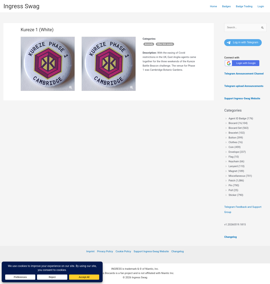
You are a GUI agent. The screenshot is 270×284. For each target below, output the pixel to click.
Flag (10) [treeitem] (234, 156)
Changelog (177, 251)
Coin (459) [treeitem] (235, 147)
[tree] (245, 156)
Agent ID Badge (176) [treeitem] (241, 118)
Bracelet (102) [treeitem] (237, 132)
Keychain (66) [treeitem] (236, 161)
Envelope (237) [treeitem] (237, 151)
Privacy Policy (105, 251)
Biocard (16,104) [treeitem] (238, 123)
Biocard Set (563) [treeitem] (238, 127)
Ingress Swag (21, 6)
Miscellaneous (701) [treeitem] (240, 175)
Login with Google (241, 63)
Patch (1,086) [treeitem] (236, 180)
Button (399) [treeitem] (236, 137)
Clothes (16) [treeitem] (236, 142)
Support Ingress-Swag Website (151, 251)
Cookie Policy (123, 251)
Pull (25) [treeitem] (233, 190)
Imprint (90, 251)
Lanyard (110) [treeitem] (236, 166)
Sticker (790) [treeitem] (236, 195)
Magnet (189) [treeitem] (236, 171)
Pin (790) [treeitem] (234, 185)
